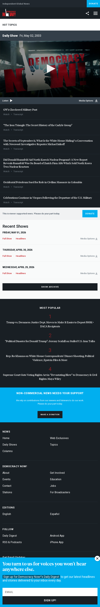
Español (54, 514)
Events (6, 479)
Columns (7, 451)
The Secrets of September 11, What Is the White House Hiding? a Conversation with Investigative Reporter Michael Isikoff (48, 142)
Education (55, 479)
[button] (50, 68)
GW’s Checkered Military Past (20, 109)
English (6, 514)
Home (5, 438)
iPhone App (56, 542)
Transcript (18, 114)
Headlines (21, 238)
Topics (54, 444)
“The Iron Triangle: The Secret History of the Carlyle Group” (37, 125)
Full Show (7, 238)
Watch (6, 114)
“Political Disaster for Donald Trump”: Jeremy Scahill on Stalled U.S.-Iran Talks (50, 341)
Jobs (53, 485)
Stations (7, 492)
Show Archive (50, 287)
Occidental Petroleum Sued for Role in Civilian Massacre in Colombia (42, 182)
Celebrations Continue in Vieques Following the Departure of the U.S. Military (47, 197)
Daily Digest (9, 535)
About (5, 472)
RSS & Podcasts (12, 542)
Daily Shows (9, 444)
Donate (93, 4)
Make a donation (50, 415)
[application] (50, 69)
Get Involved (57, 472)
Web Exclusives (59, 438)
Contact (6, 485)
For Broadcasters (60, 492)
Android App (57, 535)
